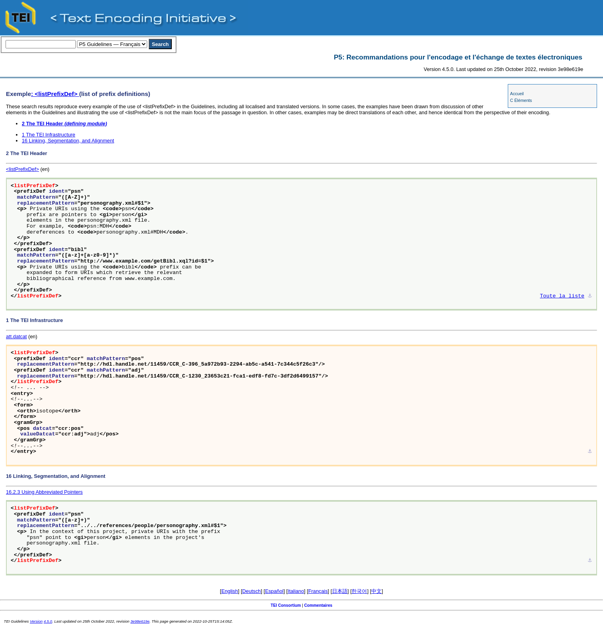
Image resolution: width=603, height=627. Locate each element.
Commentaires (318, 605)
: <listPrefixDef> (55, 93)
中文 (376, 591)
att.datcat (16, 336)
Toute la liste (562, 296)
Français (318, 591)
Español (274, 591)
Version (36, 621)
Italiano (296, 591)
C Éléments (521, 100)
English (229, 591)
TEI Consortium (286, 605)
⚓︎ (590, 296)
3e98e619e (140, 621)
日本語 (340, 591)
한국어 (359, 591)
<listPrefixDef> (22, 169)
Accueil (517, 93)
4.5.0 (48, 621)
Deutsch (251, 591)
